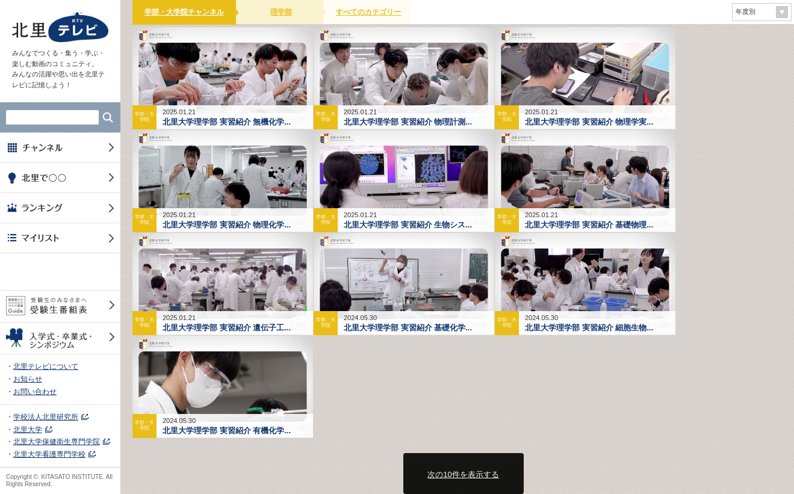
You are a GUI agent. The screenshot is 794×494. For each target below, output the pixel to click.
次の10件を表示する (462, 474)
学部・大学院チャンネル (184, 12)
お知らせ (27, 379)
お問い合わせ (35, 391)
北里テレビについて (45, 366)
